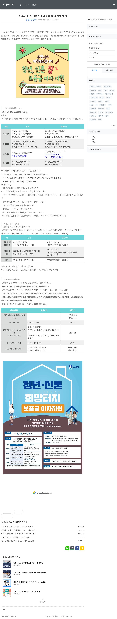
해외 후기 (92, 57)
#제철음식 (103, 105)
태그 (27, 5)
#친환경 (100, 112)
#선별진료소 (93, 97)
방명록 (35, 5)
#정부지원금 (109, 94)
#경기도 (100, 116)
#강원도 (107, 101)
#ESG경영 (93, 112)
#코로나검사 (109, 112)
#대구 (110, 105)
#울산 (108, 108)
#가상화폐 (93, 108)
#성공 (91, 105)
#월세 (105, 90)
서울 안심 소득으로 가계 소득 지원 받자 (15, 537)
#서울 (100, 90)
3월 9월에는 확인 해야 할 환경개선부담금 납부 (17, 541)
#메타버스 (101, 108)
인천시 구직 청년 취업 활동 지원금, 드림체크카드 (18, 530)
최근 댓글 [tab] (109, 70)
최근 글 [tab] (94, 70)
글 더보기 (43, 602)
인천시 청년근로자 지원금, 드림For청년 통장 (17, 526)
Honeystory (41, 20)
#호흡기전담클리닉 (95, 86)
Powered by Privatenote (8, 616)
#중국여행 (93, 90)
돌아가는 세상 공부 (96, 43)
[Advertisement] (42, 493)
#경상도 (111, 90)
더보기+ (113, 126)
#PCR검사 (100, 94)
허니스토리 (8, 4)
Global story (93, 53)
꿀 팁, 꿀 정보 (31, 20)
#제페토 (101, 97)
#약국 (100, 119)
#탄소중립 (93, 116)
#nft (96, 105)
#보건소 (108, 97)
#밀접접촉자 (107, 86)
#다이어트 (93, 101)
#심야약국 (93, 119)
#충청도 (92, 94)
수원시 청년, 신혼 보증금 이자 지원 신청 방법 (42, 16)
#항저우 (100, 101)
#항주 (107, 116)
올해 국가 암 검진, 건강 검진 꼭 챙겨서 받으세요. (18, 534)
